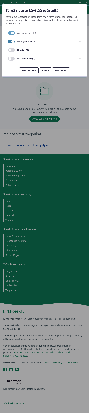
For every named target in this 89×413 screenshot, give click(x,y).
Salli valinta (29, 70)
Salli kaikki (61, 70)
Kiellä (45, 70)
